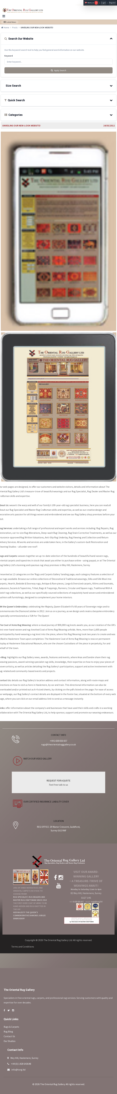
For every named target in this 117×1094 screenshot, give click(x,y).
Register (112, 3)
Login (103, 3)
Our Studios (9, 1041)
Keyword (8, 55)
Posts (15, 27)
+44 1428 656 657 (58, 740)
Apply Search (58, 70)
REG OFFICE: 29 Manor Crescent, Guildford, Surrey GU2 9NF (58, 828)
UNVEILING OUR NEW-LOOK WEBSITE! (21, 125)
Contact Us (9, 1036)
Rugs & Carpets (11, 1026)
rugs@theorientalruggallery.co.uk (58, 744)
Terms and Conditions (22, 946)
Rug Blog (8, 1031)
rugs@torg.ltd (96, 901)
